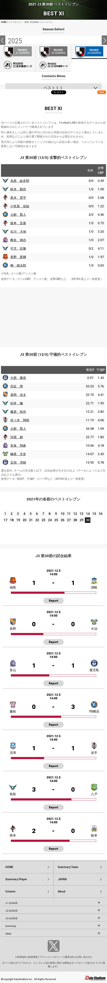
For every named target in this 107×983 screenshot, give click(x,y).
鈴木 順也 (18, 189)
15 (94, 514)
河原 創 (16, 437)
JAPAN (62, 879)
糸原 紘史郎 (19, 181)
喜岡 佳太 (18, 395)
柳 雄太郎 (18, 265)
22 (37, 520)
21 (31, 520)
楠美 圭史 (18, 454)
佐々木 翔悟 (19, 420)
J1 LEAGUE (11, 903)
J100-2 (53, 65)
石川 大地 (18, 231)
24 (50, 520)
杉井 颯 (16, 403)
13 (81, 514)
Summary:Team (68, 867)
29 (81, 520)
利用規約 (21, 957)
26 (62, 520)
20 (24, 520)
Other (8, 933)
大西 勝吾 (18, 378)
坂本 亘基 (18, 223)
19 (18, 520)
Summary (10, 926)
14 (88, 514)
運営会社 (69, 957)
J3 (89, 52)
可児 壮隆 (18, 248)
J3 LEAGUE (11, 918)
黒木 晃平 (18, 198)
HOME (4, 22)
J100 (18, 65)
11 (69, 514)
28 (75, 520)
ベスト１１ (53, 87)
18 (12, 520)
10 (62, 514)
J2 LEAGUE (11, 910)
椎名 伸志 (18, 240)
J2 (53, 52)
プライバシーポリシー (51, 957)
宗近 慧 (16, 386)
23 (43, 520)
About (61, 891)
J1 (18, 52)
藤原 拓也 (18, 412)
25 (56, 520)
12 (75, 514)
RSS (101, 92)
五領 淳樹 (18, 462)
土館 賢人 (18, 215)
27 (69, 520)
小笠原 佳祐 (19, 206)
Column (10, 891)
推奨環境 (33, 957)
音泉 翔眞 (18, 445)
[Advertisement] (53, 314)
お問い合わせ (83, 957)
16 (100, 514)
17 (5, 520)
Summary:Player (16, 879)
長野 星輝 (18, 257)
